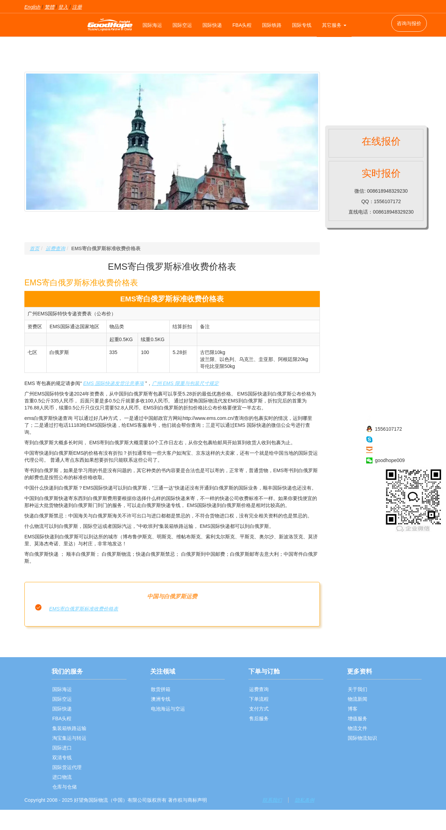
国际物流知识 (362, 738)
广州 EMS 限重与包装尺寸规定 (185, 383)
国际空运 (182, 25)
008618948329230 (395, 418)
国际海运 (152, 25)
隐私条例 (304, 800)
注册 (77, 7)
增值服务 (357, 718)
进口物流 (62, 777)
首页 (34, 248)
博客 (352, 709)
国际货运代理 (67, 767)
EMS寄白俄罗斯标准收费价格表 (83, 609)
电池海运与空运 (168, 709)
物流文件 (357, 728)
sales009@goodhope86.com (406, 450)
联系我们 (272, 800)
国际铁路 (272, 25)
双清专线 (62, 757)
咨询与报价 (409, 23)
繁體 (49, 7)
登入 (63, 7)
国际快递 (212, 25)
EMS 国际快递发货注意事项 (113, 383)
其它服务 (334, 25)
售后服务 (259, 718)
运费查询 (55, 248)
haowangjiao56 (391, 439)
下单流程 (259, 699)
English (32, 7)
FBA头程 (242, 25)
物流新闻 (357, 699)
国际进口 (62, 748)
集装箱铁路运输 (69, 728)
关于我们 (357, 689)
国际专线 (302, 25)
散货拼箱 (160, 689)
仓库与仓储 (64, 787)
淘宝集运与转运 (69, 738)
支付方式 (259, 709)
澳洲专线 (160, 699)
